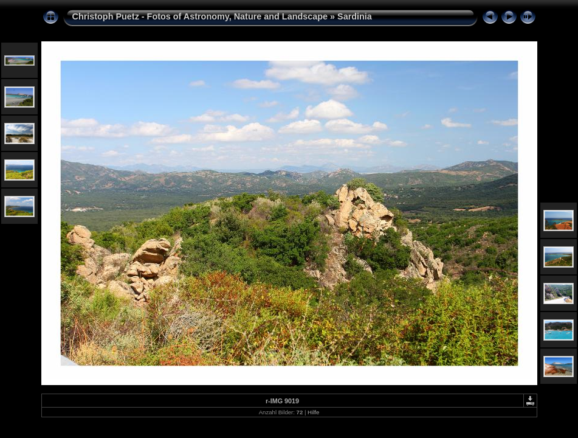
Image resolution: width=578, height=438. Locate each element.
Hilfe (313, 412)
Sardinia (354, 16)
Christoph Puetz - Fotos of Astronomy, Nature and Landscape (200, 16)
